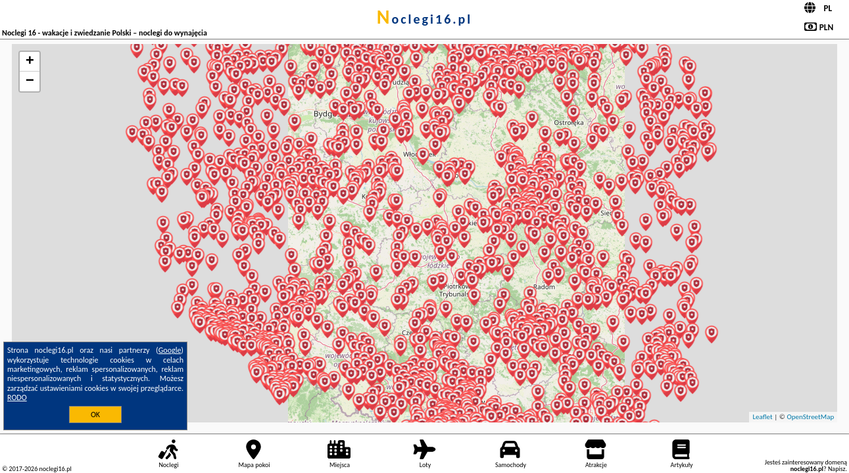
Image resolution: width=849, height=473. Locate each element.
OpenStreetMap (810, 417)
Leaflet (762, 417)
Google (170, 350)
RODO (17, 397)
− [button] (30, 81)
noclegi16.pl (425, 19)
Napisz (837, 468)
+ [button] (30, 62)
